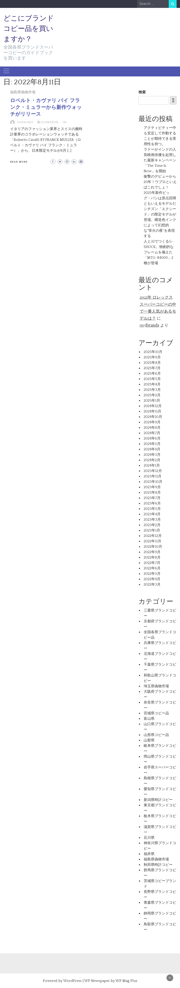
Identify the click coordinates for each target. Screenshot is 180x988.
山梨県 (149, 740)
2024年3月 (152, 455)
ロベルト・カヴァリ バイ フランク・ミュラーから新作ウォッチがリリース (46, 107)
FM (64, 122)
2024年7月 (152, 433)
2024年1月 (152, 465)
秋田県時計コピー (158, 865)
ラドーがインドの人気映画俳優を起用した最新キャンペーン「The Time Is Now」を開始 (160, 160)
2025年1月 (152, 401)
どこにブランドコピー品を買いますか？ (28, 28)
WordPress (72, 981)
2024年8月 (152, 428)
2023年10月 (153, 482)
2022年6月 (152, 568)
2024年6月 (152, 438)
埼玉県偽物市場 (156, 686)
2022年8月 (152, 557)
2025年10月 (153, 352)
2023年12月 (153, 471)
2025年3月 (152, 390)
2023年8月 (152, 493)
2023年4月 (152, 514)
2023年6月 (152, 503)
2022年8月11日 (49, 122)
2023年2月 (152, 525)
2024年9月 (152, 422)
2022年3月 (152, 584)
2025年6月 (152, 373)
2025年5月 (152, 379)
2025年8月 (152, 363)
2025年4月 (152, 384)
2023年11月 (153, 476)
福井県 (149, 854)
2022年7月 (152, 563)
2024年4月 (152, 449)
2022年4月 (152, 579)
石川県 (149, 838)
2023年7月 (152, 498)
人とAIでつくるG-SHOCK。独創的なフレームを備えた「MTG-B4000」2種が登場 (159, 252)
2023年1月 (152, 530)
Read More (19, 161)
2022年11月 (152, 541)
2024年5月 (152, 444)
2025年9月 (152, 357)
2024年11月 (152, 411)
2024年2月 (152, 460)
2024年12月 (153, 406)
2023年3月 (152, 520)
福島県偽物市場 (22, 92)
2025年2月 (152, 395)
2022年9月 (152, 552)
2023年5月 (152, 509)
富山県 (149, 719)
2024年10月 (153, 417)
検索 (142, 92)
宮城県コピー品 (156, 713)
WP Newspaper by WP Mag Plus (110, 981)
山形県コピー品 (156, 735)
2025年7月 (152, 368)
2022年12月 (153, 536)
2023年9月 (152, 487)
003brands (25, 122)
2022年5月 (152, 574)
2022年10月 (153, 547)
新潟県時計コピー (158, 800)
